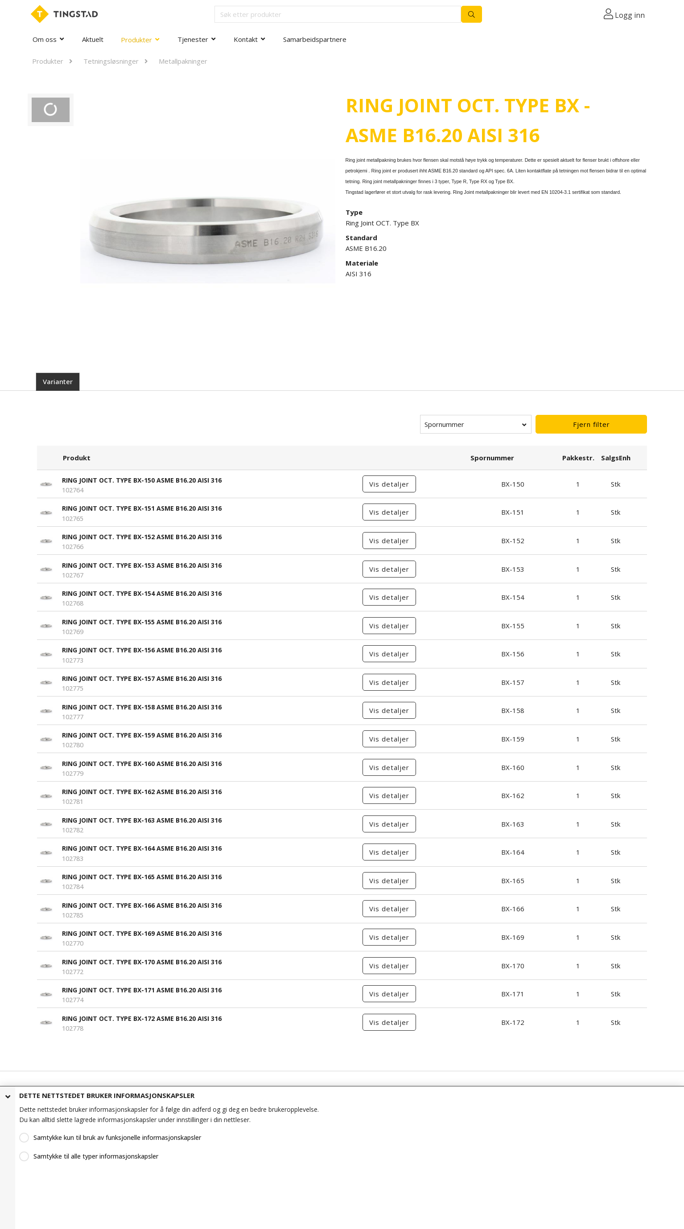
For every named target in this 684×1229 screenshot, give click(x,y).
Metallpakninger (183, 61)
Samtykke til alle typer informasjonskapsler (95, 1156)
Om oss (45, 39)
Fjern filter (591, 424)
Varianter (58, 381)
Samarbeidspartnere (314, 39)
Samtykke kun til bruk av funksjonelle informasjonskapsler (117, 1137)
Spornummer (444, 424)
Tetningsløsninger (111, 61)
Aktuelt (92, 39)
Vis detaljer (389, 483)
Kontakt (246, 39)
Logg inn (630, 15)
